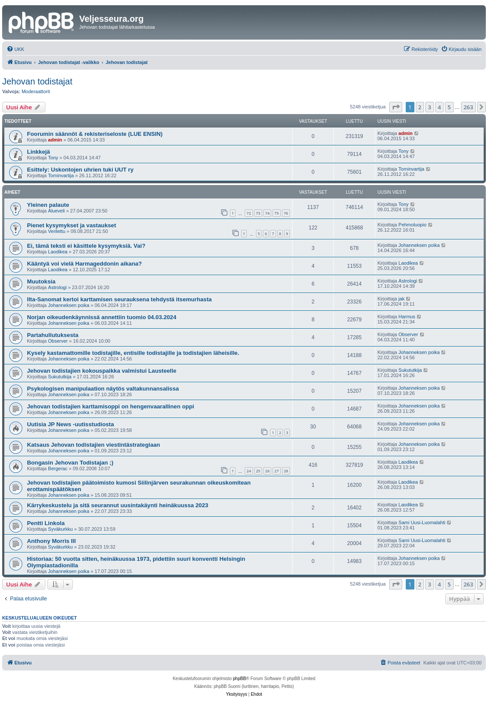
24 (248, 471)
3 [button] (429, 107)
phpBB (239, 678)
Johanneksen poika (419, 245)
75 (276, 213)
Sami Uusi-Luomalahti (421, 522)
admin (55, 139)
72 (248, 213)
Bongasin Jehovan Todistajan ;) (70, 462)
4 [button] (439, 107)
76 (286, 213)
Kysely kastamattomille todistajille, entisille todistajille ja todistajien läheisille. (133, 353)
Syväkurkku (60, 529)
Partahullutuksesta (52, 335)
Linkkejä (38, 151)
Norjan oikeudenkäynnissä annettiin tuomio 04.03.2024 (101, 317)
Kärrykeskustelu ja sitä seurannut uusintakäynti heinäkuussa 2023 (117, 505)
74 (267, 213)
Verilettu (56, 231)
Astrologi (57, 287)
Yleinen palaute (48, 205)
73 (258, 213)
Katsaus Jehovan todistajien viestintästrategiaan (93, 444)
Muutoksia (41, 281)
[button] (395, 107)
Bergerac (57, 468)
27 (276, 471)
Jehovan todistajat (37, 81)
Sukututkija (59, 376)
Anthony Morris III (51, 541)
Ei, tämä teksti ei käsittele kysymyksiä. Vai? (86, 246)
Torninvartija (61, 175)
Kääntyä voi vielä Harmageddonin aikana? (84, 263)
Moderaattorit (36, 91)
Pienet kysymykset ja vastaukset (71, 225)
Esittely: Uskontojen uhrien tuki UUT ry (80, 169)
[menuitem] (15, 49)
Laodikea (57, 251)
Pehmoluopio (412, 224)
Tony (53, 157)
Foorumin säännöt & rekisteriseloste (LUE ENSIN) (94, 134)
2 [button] (419, 107)
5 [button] (449, 107)
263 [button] (468, 107)
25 (258, 471)
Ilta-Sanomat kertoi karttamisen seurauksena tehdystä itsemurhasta (119, 299)
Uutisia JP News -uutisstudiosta (70, 424)
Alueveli (56, 210)
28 (286, 471)
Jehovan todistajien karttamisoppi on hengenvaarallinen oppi (110, 406)
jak (401, 298)
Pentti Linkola (45, 523)
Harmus (406, 316)
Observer (57, 341)
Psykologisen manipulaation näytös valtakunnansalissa (103, 388)
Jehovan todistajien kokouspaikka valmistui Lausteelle (101, 370)
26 (267, 471)
